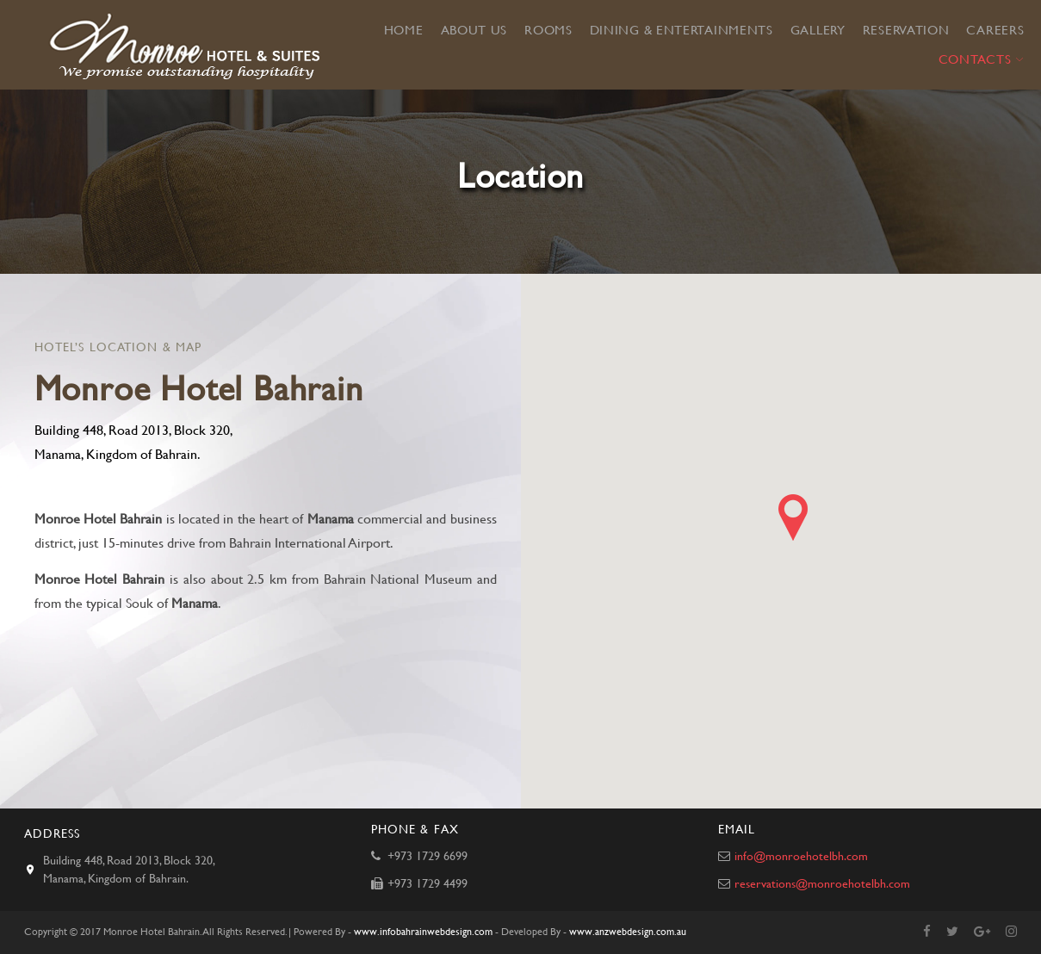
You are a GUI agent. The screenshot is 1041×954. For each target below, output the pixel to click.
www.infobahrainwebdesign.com (423, 932)
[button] (793, 517)
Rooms (548, 30)
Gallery (818, 30)
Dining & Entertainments (681, 30)
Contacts (975, 59)
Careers (995, 30)
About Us (474, 30)
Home (404, 30)
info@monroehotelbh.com (799, 856)
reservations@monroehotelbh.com (820, 883)
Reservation (906, 30)
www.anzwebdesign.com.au (627, 932)
